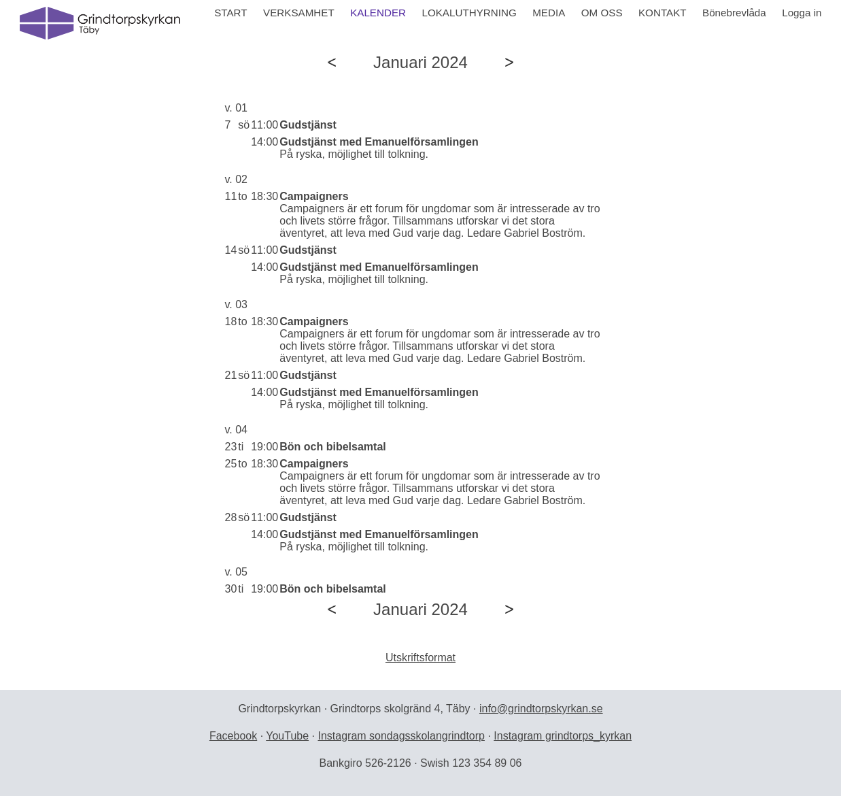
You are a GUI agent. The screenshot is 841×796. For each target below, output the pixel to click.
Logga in (801, 12)
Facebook (233, 736)
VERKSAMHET (298, 12)
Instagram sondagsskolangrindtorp (400, 736)
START (230, 12)
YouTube (287, 736)
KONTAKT (662, 12)
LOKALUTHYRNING (469, 12)
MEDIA (548, 12)
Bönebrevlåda (734, 12)
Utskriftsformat (420, 657)
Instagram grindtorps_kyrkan (563, 736)
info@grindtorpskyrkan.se (541, 708)
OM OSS (602, 12)
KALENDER (378, 12)
